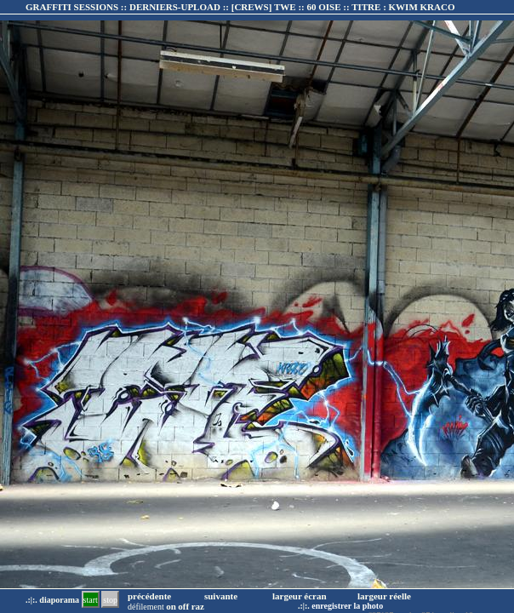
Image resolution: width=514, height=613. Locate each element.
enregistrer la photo (347, 605)
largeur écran (299, 596)
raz (197, 606)
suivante (220, 596)
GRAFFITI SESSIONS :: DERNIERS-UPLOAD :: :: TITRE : (240, 7)
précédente (149, 596)
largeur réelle (384, 596)
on (171, 606)
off (183, 606)
